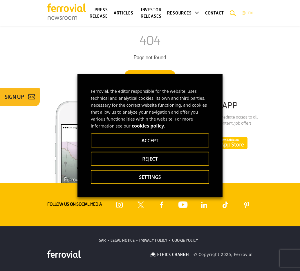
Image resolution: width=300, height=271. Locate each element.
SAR (102, 240)
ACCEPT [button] (150, 140)
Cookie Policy (185, 240)
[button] (232, 13)
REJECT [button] (150, 158)
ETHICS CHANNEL (170, 254)
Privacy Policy (153, 240)
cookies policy (148, 125)
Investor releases (151, 13)
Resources (179, 13)
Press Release (99, 13)
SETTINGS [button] (150, 177)
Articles (123, 13)
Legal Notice (123, 240)
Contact (214, 13)
